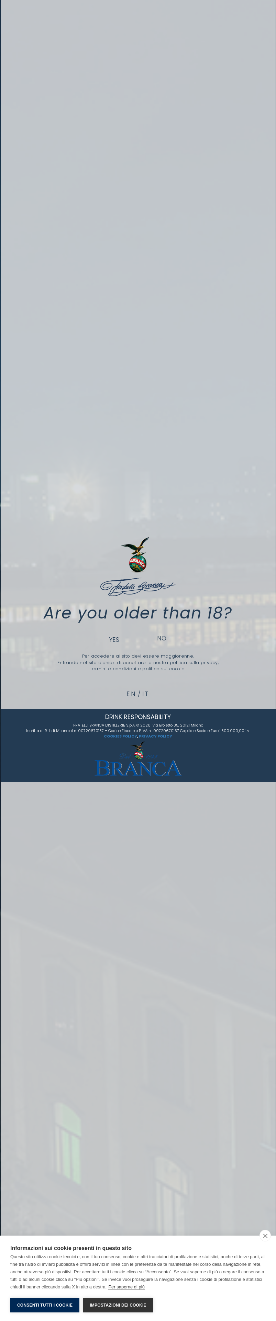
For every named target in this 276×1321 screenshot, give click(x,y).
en (131, 693)
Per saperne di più (126, 1286)
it (146, 693)
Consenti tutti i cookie (45, 1305)
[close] (265, 1235)
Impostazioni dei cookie (118, 1305)
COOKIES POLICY (120, 736)
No (161, 638)
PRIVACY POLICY (155, 736)
